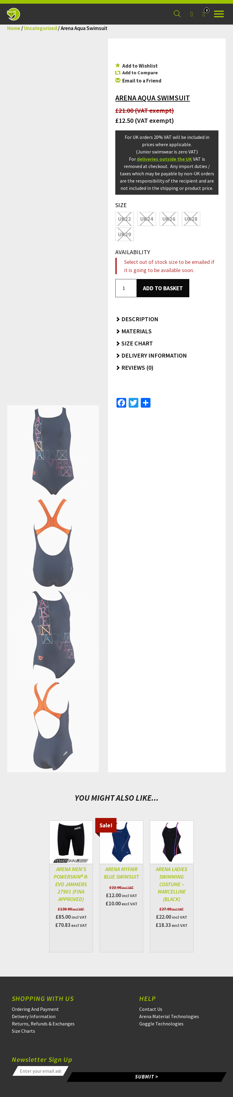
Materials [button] (133, 331)
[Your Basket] (204, 14)
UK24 (146, 218)
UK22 (124, 218)
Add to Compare (140, 72)
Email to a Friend (138, 80)
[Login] (191, 14)
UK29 (124, 234)
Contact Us (150, 1009)
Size (121, 205)
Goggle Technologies (161, 1024)
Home (13, 28)
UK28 (191, 218)
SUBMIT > (147, 1076)
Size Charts (23, 1031)
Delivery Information (34, 1016)
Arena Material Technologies (169, 1016)
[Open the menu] (219, 14)
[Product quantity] (126, 288)
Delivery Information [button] (151, 355)
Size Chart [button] (134, 343)
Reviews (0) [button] (134, 367)
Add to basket (163, 288)
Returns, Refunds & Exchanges (43, 1024)
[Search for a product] (177, 14)
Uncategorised (40, 28)
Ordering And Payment (35, 1009)
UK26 (168, 218)
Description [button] (136, 319)
